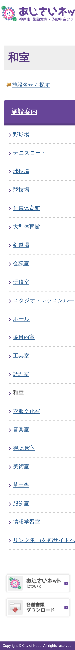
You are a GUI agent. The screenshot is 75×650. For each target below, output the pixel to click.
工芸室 (21, 356)
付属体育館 (26, 208)
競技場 (21, 190)
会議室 (21, 263)
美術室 (21, 466)
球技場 (21, 171)
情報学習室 (26, 522)
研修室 (21, 282)
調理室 (21, 374)
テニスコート (29, 153)
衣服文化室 (26, 411)
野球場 (21, 134)
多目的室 (24, 337)
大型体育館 (26, 226)
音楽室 (21, 429)
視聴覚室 (24, 448)
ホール (21, 319)
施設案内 (24, 111)
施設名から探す (31, 85)
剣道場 (21, 245)
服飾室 (21, 503)
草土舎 (21, 485)
